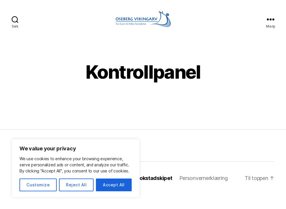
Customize (38, 184)
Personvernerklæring (203, 178)
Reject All (76, 184)
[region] (76, 168)
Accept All (114, 184)
